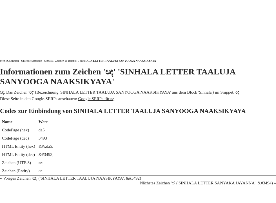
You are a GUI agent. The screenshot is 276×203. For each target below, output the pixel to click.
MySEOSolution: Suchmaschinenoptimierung (66, 25)
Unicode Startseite (31, 60)
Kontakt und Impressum (247, 5)
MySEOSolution (9, 60)
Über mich (204, 5)
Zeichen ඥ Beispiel (66, 60)
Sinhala (48, 60)
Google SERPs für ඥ (96, 98)
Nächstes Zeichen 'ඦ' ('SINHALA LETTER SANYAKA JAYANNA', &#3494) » (208, 183)
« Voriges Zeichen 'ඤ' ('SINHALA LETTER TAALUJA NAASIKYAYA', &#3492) (70, 178)
